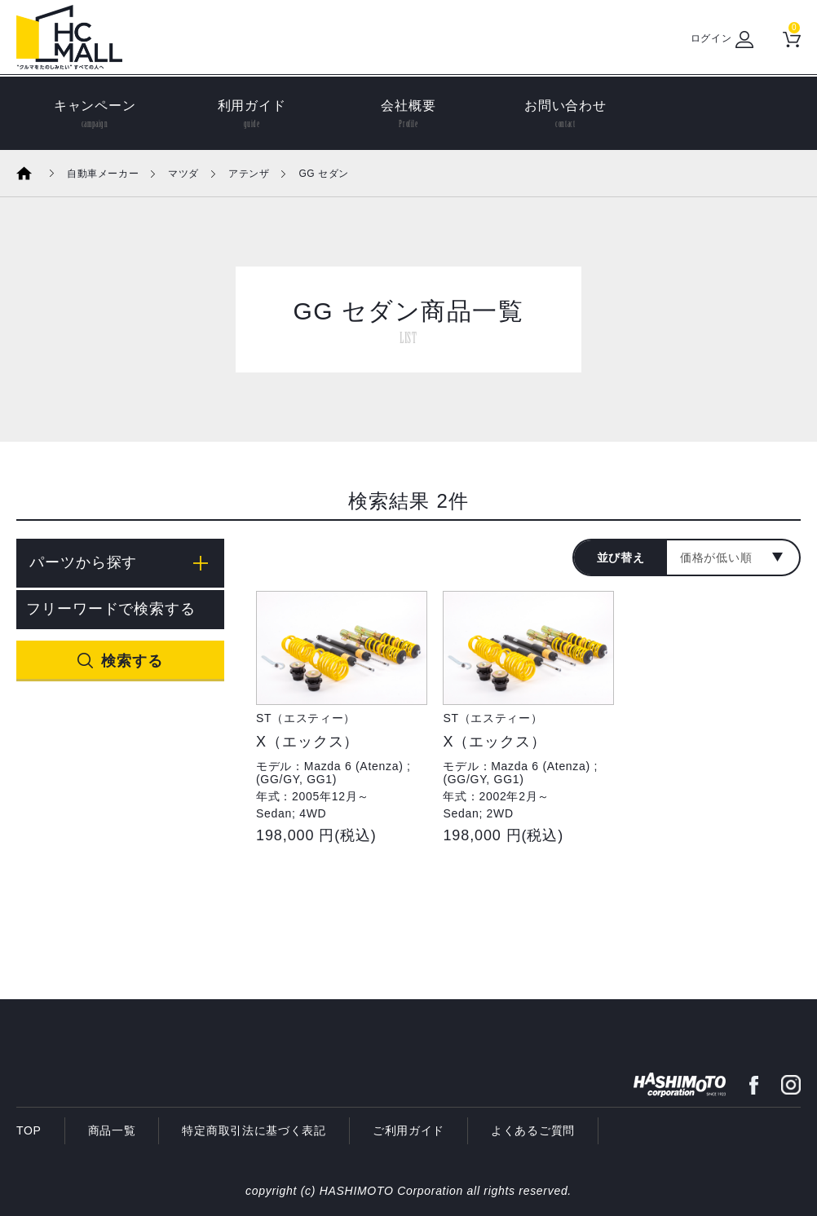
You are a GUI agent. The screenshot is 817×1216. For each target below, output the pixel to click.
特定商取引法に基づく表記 (253, 1130)
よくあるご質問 (533, 1130)
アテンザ (248, 173)
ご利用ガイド (408, 1130)
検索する (132, 661)
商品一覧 (112, 1130)
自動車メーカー (103, 173)
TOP (29, 1130)
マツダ (183, 173)
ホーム (35, 173)
